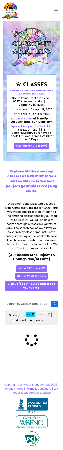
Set (30, 315)
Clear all (44, 315)
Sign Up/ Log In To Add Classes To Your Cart (31, 286)
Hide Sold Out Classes (29, 321)
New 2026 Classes (31, 276)
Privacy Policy (14, 389)
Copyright (11, 385)
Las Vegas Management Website (35, 391)
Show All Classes (31, 268)
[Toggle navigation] (56, 10)
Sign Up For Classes (31, 146)
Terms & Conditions (38, 389)
